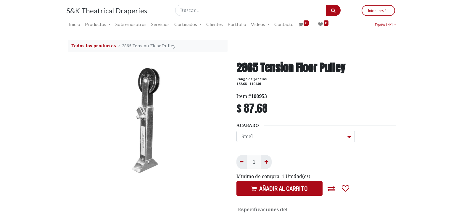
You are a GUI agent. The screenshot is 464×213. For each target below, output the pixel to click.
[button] (331, 188)
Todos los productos (93, 46)
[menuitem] (76, 24)
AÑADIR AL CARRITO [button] (279, 188)
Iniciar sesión (377, 10)
